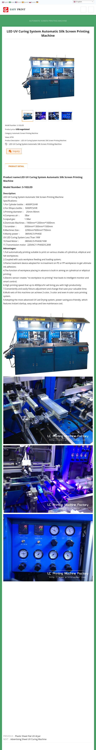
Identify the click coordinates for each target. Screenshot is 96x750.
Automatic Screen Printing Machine (48, 20)
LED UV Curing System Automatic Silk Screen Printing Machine (35, 144)
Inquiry (14, 150)
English (78, 2)
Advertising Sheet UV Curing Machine (28, 739)
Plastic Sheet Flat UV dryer (27, 736)
